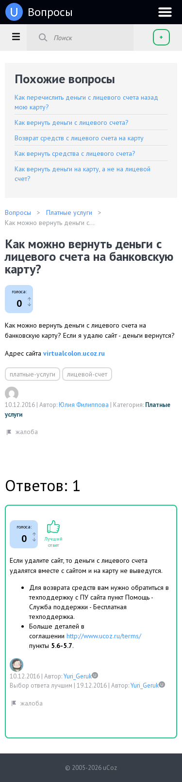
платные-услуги (32, 374)
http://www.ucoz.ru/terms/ (103, 636)
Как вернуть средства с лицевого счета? (75, 153)
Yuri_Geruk (78, 676)
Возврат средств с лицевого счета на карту (79, 138)
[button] (16, 36)
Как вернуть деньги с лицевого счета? (72, 122)
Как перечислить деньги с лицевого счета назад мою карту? (86, 102)
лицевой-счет (87, 374)
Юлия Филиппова (84, 405)
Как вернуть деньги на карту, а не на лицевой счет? (82, 174)
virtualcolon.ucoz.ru (74, 353)
